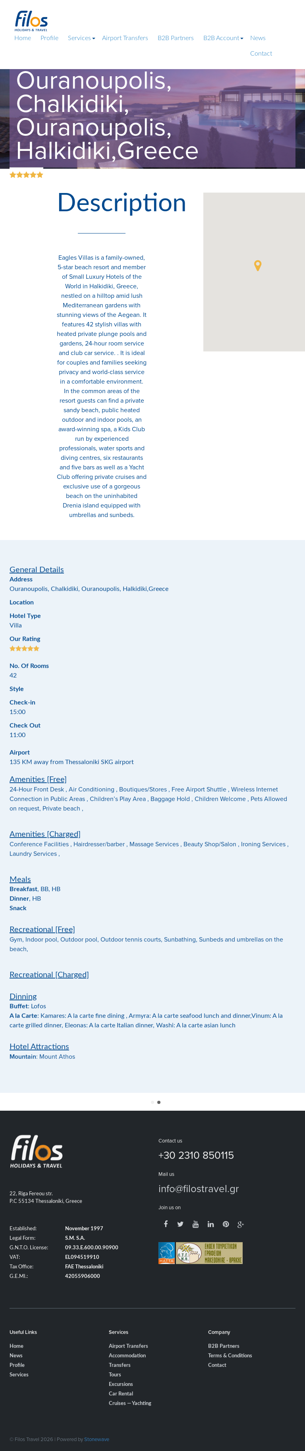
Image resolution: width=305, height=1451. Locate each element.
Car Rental (121, 1410)
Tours (115, 1391)
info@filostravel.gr (198, 1204)
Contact (261, 53)
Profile (49, 38)
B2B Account (221, 38)
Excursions (121, 1400)
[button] (258, 265)
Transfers (120, 1381)
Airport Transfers (125, 38)
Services (79, 38)
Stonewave (96, 1439)
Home (22, 38)
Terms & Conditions (230, 1372)
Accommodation (127, 1372)
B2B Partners (176, 38)
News (258, 38)
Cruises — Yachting (130, 1419)
